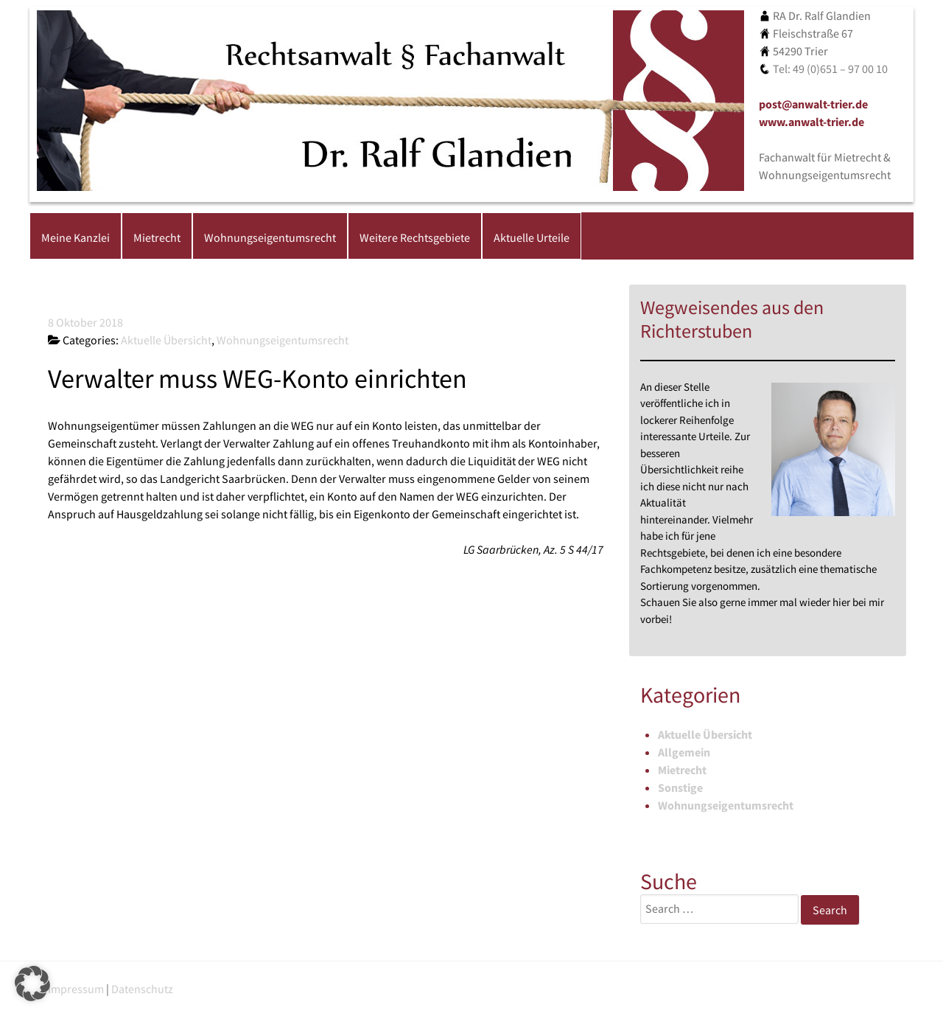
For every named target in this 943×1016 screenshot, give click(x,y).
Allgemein (684, 752)
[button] (32, 983)
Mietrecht (682, 769)
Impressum (76, 988)
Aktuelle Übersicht (705, 734)
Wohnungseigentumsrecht (725, 805)
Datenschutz (142, 988)
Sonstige (680, 787)
